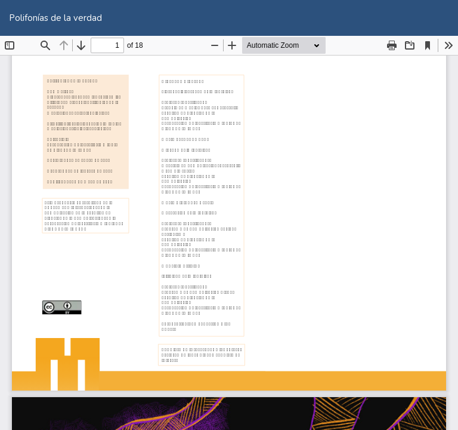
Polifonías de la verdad (55, 18)
